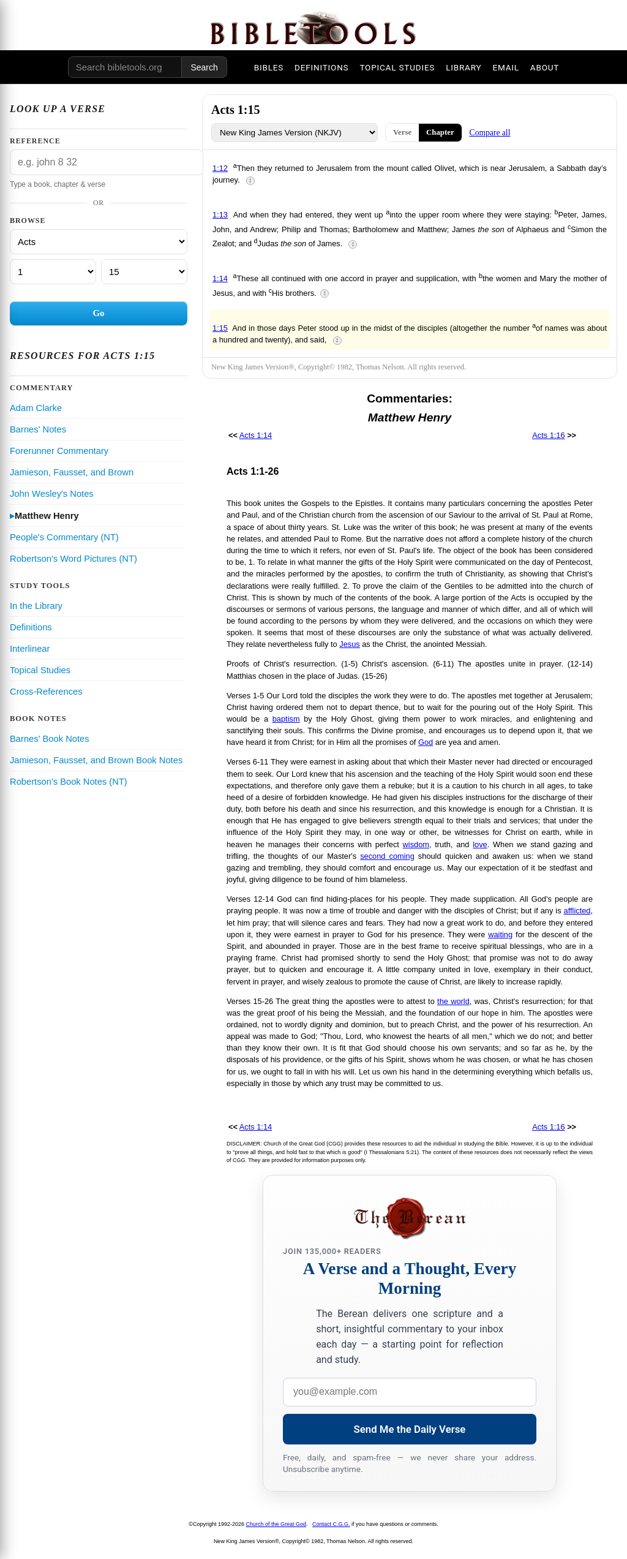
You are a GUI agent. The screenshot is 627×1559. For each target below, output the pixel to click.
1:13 (220, 214)
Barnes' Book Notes (49, 739)
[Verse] (144, 271)
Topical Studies (40, 670)
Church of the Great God (276, 1524)
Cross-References (46, 691)
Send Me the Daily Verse (410, 1429)
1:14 (220, 278)
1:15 (220, 328)
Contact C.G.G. (331, 1524)
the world (453, 1001)
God (425, 742)
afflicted (577, 910)
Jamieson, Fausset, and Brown (71, 472)
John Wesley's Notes (52, 494)
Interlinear (30, 649)
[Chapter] (53, 271)
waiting (500, 934)
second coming (387, 856)
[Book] (98, 241)
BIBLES (268, 67)
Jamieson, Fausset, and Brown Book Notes (96, 760)
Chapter (440, 132)
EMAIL (505, 67)
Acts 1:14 (255, 435)
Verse (402, 132)
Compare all (490, 132)
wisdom (416, 844)
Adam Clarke (36, 408)
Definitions (31, 627)
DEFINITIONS (321, 67)
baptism (286, 718)
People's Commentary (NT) (64, 537)
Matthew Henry (47, 516)
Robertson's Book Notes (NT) (68, 782)
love (480, 844)
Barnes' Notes (38, 429)
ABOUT (544, 67)
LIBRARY (463, 67)
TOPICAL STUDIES (397, 67)
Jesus (349, 644)
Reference (35, 141)
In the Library (36, 606)
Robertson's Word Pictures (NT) (73, 559)
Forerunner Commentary (59, 451)
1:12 (220, 168)
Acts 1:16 (548, 435)
